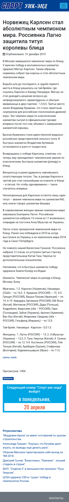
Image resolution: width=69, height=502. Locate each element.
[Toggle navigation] (64, 6)
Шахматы (8, 378)
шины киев (10, 357)
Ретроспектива (12, 431)
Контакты (56, 498)
